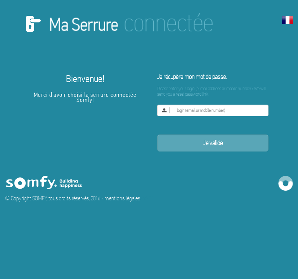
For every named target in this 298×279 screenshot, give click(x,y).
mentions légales (122, 198)
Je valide (213, 143)
